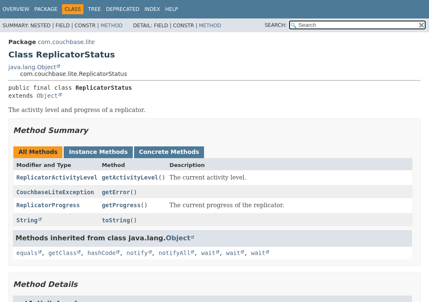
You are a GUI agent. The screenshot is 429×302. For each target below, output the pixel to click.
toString (116, 220)
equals (27, 253)
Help (171, 9)
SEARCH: (276, 25)
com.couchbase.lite (66, 42)
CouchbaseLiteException (55, 192)
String (27, 220)
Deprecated (123, 9)
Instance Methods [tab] (98, 151)
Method (112, 26)
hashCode (102, 253)
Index (152, 9)
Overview (16, 9)
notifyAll (174, 253)
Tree (94, 9)
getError (116, 192)
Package (45, 9)
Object (47, 95)
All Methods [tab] (37, 151)
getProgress (121, 205)
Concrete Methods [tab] (169, 151)
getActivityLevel (130, 177)
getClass (62, 253)
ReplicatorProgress (48, 205)
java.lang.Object (32, 67)
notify (137, 253)
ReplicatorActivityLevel (57, 177)
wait (208, 253)
